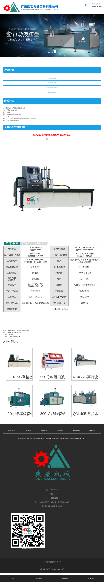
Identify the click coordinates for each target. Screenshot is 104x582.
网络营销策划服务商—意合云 (52, 562)
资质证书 (44, 430)
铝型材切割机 (52, 78)
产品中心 (27, 430)
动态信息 (60, 430)
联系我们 (92, 430)
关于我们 (11, 430)
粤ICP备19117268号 (58, 569)
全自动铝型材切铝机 (52, 87)
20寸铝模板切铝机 (15, 336)
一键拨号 (65, 578)
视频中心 (76, 430)
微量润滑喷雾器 (52, 92)
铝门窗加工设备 (52, 82)
